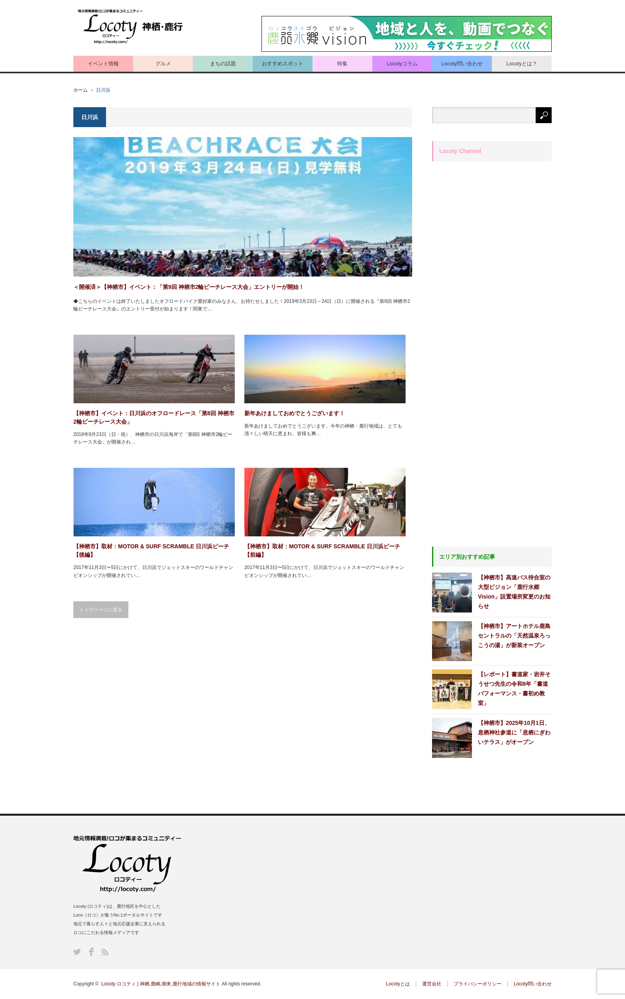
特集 (342, 64)
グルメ (163, 64)
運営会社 (431, 984)
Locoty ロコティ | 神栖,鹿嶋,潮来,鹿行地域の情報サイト (160, 984)
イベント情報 (103, 64)
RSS (105, 952)
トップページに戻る (100, 609)
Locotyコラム (402, 64)
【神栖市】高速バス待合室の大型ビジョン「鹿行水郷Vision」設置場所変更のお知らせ (514, 591)
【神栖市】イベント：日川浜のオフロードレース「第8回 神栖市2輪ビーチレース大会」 (153, 417)
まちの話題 (223, 64)
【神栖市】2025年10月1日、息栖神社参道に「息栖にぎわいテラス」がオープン (514, 732)
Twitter (77, 952)
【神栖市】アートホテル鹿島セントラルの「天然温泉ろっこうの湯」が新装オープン (514, 635)
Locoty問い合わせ (461, 64)
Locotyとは (397, 984)
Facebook (91, 952)
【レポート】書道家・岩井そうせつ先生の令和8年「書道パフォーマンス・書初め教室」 (514, 688)
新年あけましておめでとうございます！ (294, 413)
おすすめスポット (282, 64)
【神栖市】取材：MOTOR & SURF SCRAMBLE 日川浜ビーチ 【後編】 (151, 550)
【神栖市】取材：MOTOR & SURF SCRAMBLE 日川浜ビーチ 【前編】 (322, 550)
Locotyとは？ (521, 64)
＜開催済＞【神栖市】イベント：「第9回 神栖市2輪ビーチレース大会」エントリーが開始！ (188, 287)
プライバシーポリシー (477, 984)
